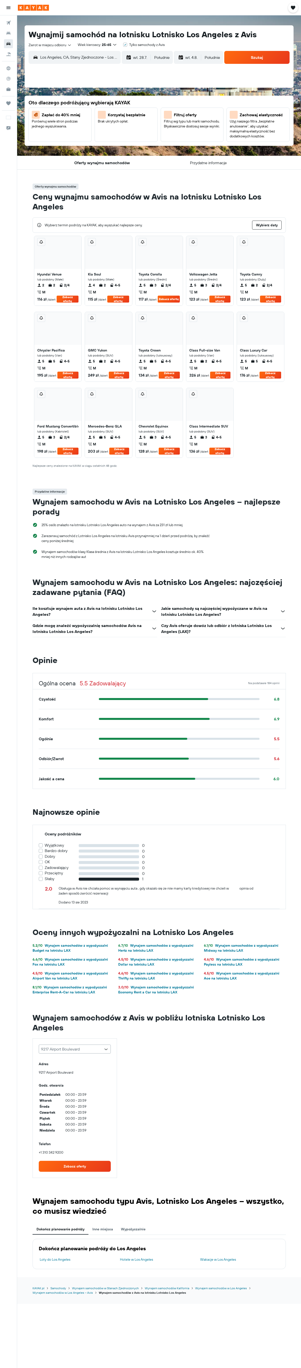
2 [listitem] (40, 285)
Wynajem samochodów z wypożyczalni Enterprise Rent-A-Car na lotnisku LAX (70, 989)
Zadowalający (57, 867)
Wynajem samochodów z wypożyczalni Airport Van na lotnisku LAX (70, 975)
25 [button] (130, 139)
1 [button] (94, 103)
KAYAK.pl (38, 1288)
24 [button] (118, 139)
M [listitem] (41, 292)
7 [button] (83, 115)
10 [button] (118, 115)
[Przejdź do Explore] (8, 68)
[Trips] (8, 103)
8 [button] (95, 115)
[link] (75, 1166)
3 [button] (118, 103)
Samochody (58, 1288)
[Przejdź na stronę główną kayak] (33, 8)
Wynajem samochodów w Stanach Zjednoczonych (105, 1288)
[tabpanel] (159, 1254)
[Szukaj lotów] (8, 23)
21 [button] (83, 139)
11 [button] (130, 115)
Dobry (50, 856)
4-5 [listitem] (115, 285)
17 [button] (118, 127)
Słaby (49, 878)
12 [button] (142, 115)
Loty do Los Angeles (55, 1259)
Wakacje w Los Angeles (218, 1259)
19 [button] (142, 127)
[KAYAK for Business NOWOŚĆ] (8, 89)
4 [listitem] (91, 285)
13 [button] (71, 127)
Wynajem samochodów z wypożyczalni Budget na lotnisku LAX (70, 948)
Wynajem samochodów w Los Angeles (221, 1288)
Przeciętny (54, 873)
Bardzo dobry (56, 850)
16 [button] (107, 127)
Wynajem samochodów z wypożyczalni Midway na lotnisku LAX (241, 948)
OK (47, 862)
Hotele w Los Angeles (136, 1259)
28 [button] (82, 151)
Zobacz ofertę (67, 299)
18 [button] (130, 127)
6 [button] (71, 115)
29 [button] (94, 151)
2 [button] (107, 103)
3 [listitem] (153, 285)
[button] (8, 7)
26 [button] (142, 139)
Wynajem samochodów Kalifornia (167, 1288)
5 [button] (142, 103)
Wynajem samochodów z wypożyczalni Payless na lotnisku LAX (241, 962)
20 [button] (70, 139)
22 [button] (94, 139)
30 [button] (106, 151)
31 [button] (118, 151)
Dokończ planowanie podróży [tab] (60, 1229)
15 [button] (95, 127)
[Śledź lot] (8, 79)
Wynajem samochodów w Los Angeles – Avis (63, 1292)
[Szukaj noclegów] (8, 33)
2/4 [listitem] (64, 285)
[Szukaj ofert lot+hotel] (8, 54)
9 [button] (107, 115)
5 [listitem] (142, 285)
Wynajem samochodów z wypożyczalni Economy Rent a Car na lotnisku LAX (156, 989)
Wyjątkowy (54, 845)
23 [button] (106, 139)
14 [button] (83, 127)
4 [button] (130, 103)
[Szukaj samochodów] (8, 44)
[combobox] (50, 44)
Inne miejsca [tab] (102, 1229)
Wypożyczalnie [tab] (133, 1229)
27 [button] (71, 151)
